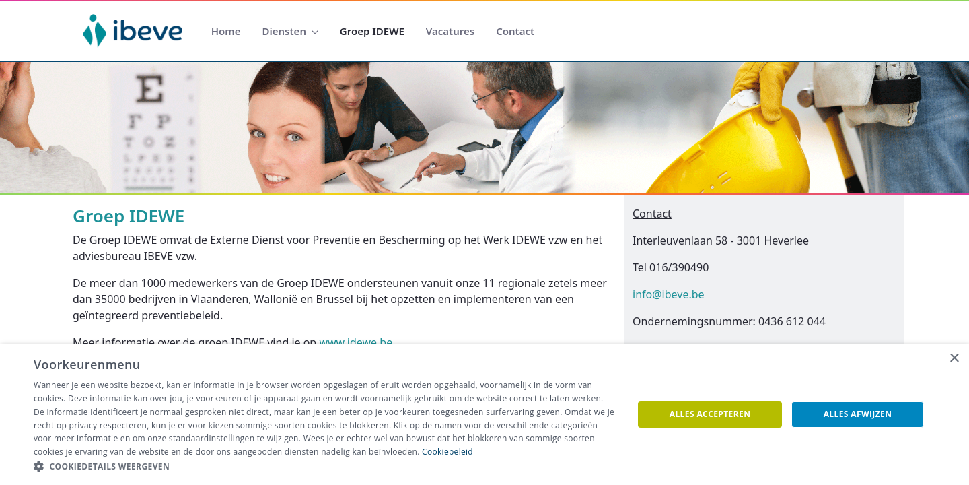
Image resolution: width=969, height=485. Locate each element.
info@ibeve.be (669, 294)
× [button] (954, 359)
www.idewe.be (355, 342)
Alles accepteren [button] (710, 414)
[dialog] (484, 414)
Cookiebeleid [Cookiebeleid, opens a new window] (447, 451)
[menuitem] (226, 31)
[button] (325, 467)
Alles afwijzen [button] (858, 414)
